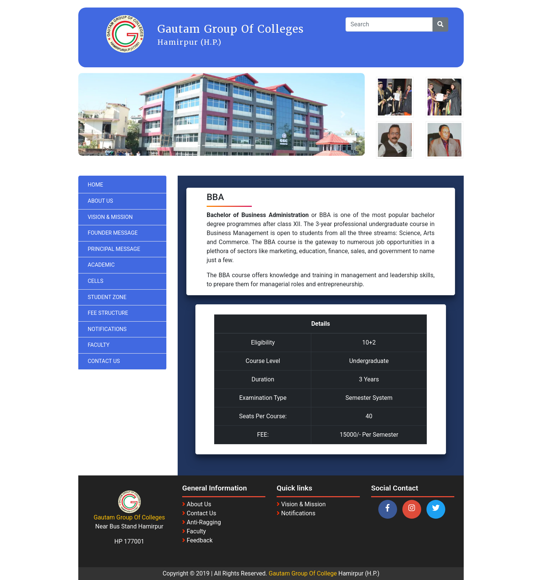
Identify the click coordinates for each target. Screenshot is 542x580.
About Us (100, 201)
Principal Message (114, 249)
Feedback (200, 540)
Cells (96, 281)
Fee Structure (108, 313)
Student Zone (107, 297)
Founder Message (113, 233)
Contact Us (104, 361)
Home (95, 185)
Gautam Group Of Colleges (129, 517)
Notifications (107, 329)
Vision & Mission (110, 217)
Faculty (99, 345)
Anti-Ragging (204, 522)
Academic (101, 265)
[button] (99, 114)
